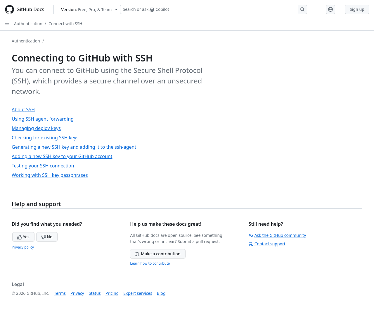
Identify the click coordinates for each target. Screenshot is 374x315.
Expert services (137, 293)
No (47, 236)
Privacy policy (23, 247)
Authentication (28, 23)
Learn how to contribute (150, 263)
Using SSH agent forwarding (43, 119)
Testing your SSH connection (43, 165)
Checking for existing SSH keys (45, 137)
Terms (60, 293)
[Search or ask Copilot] (213, 9)
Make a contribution (157, 253)
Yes (23, 236)
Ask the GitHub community (277, 235)
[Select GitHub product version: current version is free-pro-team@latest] (89, 9)
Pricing (112, 293)
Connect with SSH (65, 23)
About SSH (23, 109)
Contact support (267, 243)
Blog (161, 293)
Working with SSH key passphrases (50, 175)
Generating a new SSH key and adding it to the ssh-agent (74, 147)
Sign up (357, 9)
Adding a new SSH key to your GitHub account (62, 156)
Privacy (77, 293)
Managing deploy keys (36, 128)
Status (95, 293)
